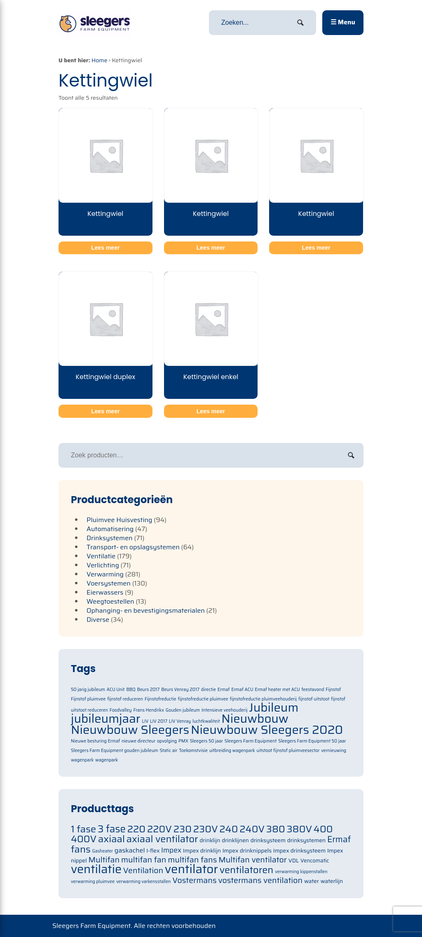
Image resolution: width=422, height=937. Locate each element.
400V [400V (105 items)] (83, 838)
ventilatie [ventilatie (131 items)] (96, 869)
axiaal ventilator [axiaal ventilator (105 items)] (162, 838)
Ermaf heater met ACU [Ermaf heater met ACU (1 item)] (277, 689)
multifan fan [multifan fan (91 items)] (143, 859)
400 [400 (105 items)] (323, 828)
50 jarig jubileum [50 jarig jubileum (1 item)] (88, 689)
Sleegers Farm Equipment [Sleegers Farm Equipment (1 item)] (251, 741)
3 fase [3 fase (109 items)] (112, 829)
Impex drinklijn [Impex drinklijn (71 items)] (202, 850)
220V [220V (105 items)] (159, 828)
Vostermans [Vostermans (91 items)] (194, 880)
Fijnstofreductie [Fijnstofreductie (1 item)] (160, 699)
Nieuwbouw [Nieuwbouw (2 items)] (254, 718)
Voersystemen (109, 583)
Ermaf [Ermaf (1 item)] (224, 689)
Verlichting (103, 565)
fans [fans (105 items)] (81, 849)
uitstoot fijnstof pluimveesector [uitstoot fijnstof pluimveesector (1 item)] (288, 750)
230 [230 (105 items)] (182, 828)
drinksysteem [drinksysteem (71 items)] (268, 840)
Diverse (98, 619)
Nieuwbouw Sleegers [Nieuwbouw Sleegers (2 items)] (130, 729)
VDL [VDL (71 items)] (293, 860)
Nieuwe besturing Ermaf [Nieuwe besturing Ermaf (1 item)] (95, 741)
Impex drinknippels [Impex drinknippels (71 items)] (247, 850)
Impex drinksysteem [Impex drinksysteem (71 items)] (299, 850)
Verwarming (105, 574)
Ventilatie (101, 556)
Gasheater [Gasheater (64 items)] (102, 851)
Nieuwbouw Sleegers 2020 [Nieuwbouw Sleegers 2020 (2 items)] (267, 729)
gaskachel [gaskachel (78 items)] (130, 850)
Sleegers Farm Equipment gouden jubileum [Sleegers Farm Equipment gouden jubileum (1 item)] (114, 750)
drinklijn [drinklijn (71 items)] (209, 840)
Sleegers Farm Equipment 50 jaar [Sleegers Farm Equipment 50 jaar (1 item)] (312, 741)
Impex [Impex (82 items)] (171, 850)
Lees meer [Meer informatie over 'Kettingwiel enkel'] (211, 411)
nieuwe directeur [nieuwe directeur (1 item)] (138, 741)
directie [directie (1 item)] (208, 689)
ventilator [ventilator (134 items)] (191, 869)
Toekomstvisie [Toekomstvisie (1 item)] (193, 750)
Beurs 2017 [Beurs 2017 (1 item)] (148, 689)
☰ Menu (343, 22)
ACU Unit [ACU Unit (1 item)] (116, 689)
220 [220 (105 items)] (136, 828)
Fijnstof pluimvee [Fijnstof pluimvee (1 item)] (88, 699)
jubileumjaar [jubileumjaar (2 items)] (106, 718)
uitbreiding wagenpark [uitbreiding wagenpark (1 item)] (232, 750)
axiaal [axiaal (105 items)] (111, 838)
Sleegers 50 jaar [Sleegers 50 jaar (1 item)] (206, 741)
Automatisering (110, 529)
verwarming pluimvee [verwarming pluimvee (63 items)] (93, 881)
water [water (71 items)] (311, 881)
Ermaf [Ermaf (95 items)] (339, 839)
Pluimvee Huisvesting (119, 520)
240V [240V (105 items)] (252, 828)
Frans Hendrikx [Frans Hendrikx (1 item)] (148, 710)
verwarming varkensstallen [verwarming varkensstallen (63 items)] (143, 881)
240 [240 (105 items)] (228, 828)
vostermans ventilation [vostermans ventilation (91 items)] (260, 880)
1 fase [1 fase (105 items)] (83, 828)
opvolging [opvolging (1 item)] (167, 741)
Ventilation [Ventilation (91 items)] (143, 870)
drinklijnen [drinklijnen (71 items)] (235, 840)
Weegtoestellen (110, 601)
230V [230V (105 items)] (205, 828)
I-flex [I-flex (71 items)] (152, 850)
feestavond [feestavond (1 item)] (312, 689)
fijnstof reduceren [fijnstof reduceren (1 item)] (125, 699)
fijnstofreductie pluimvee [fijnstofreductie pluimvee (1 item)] (203, 699)
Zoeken (351, 455)
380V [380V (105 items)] (299, 828)
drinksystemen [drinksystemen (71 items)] (306, 840)
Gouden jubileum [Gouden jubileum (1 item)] (183, 710)
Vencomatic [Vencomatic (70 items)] (314, 860)
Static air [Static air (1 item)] (169, 750)
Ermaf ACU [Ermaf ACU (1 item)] (242, 689)
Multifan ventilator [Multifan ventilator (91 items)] (252, 859)
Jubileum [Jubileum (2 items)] (273, 707)
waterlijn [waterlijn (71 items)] (332, 881)
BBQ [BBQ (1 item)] (130, 689)
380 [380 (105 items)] (275, 828)
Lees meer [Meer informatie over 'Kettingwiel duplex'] (105, 411)
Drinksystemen (110, 538)
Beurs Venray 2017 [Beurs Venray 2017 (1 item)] (180, 689)
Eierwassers (105, 592)
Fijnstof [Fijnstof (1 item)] (333, 689)
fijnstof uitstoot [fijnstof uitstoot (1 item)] (313, 699)
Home (99, 60)
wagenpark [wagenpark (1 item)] (106, 760)
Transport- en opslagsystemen (133, 547)
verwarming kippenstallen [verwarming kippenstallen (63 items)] (301, 871)
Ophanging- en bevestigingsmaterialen (146, 610)
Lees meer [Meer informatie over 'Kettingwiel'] (105, 247)
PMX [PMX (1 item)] (183, 741)
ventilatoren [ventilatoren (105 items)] (247, 869)
